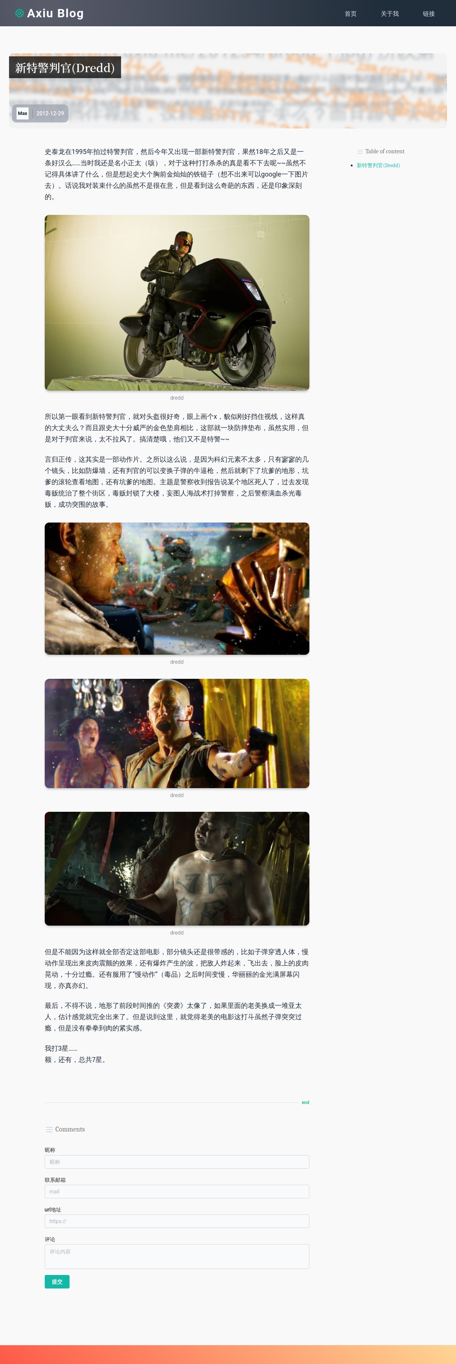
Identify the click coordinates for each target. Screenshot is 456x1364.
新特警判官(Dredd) (378, 165)
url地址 (53, 1210)
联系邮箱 (55, 1180)
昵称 (50, 1150)
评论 (50, 1239)
